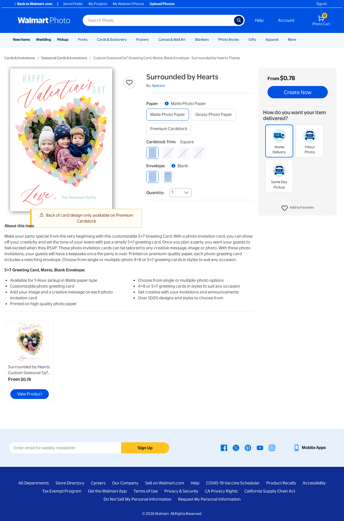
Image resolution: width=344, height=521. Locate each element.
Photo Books (228, 39)
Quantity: (155, 192)
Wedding (43, 39)
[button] (297, 208)
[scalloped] (199, 153)
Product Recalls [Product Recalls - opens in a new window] (281, 483)
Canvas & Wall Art (172, 39)
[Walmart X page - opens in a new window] (236, 447)
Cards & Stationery (112, 39)
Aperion (158, 85)
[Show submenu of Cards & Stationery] (129, 39)
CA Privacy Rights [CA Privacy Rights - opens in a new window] (221, 491)
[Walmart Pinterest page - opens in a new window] (248, 447)
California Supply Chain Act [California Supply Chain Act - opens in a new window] (269, 491)
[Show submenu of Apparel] (281, 39)
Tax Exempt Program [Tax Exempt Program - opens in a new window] (61, 491)
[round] (168, 153)
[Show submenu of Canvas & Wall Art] (188, 39)
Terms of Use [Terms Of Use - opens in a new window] (145, 491)
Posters (142, 39)
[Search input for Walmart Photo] (158, 20)
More (292, 39)
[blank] (152, 177)
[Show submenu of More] (298, 39)
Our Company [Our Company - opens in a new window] (125, 483)
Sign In (321, 4)
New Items (21, 39)
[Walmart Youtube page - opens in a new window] (260, 447)
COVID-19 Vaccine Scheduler (233, 483)
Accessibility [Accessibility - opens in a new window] (314, 483)
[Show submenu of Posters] (151, 39)
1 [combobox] (172, 192)
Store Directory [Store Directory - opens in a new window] (70, 483)
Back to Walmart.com (32, 4)
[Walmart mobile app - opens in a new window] (309, 447)
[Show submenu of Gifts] (258, 39)
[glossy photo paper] (213, 115)
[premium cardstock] (168, 129)
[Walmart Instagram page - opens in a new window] (272, 447)
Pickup (62, 39)
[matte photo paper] (167, 115)
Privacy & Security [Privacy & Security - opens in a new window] (181, 491)
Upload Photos (162, 4)
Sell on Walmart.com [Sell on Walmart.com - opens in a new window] (164, 483)
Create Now (297, 92)
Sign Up (145, 447)
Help (259, 20)
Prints (82, 39)
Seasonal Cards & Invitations (64, 58)
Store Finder (73, 4)
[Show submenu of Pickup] (71, 39)
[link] (29, 361)
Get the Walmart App (107, 491)
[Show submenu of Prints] (90, 39)
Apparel (272, 39)
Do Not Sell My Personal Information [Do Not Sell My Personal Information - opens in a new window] (137, 499)
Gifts (252, 39)
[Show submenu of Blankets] (211, 39)
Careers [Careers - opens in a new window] (98, 483)
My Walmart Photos (128, 4)
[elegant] (183, 153)
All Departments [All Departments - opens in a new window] (33, 483)
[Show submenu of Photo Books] (241, 39)
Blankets (202, 39)
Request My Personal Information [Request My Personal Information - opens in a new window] (209, 499)
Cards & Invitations (19, 58)
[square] (152, 153)
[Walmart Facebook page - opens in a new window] (224, 447)
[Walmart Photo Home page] (44, 20)
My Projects (98, 4)
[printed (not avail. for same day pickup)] (168, 177)
